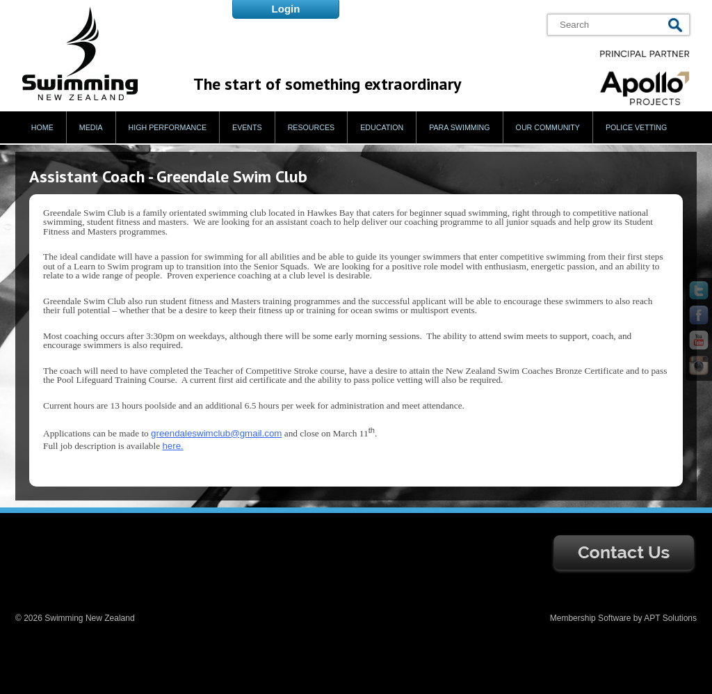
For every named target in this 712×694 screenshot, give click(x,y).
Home (42, 127)
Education (381, 127)
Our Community (548, 127)
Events (247, 127)
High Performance (168, 127)
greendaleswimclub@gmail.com (216, 433)
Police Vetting (636, 127)
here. (172, 446)
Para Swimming (459, 127)
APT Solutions (670, 618)
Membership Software (590, 618)
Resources (311, 127)
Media (91, 127)
